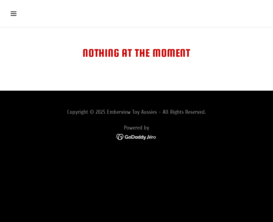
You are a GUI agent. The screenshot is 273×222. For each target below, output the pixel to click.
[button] (37, 13)
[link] (136, 136)
